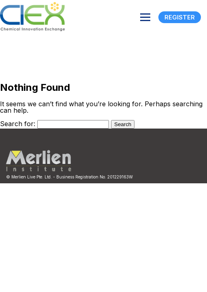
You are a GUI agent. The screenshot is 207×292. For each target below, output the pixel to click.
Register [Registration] (179, 17)
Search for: (17, 124)
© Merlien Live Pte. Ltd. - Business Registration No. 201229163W (69, 176)
